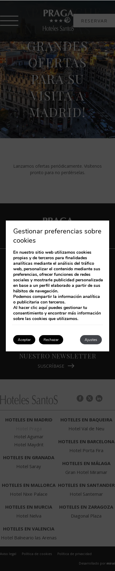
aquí (43, 308)
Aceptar (24, 339)
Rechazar (51, 339)
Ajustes (91, 339)
